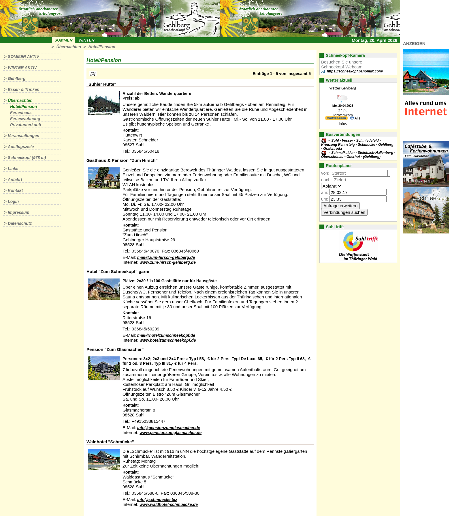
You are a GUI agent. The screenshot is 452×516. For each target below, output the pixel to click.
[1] (93, 73)
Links (13, 168)
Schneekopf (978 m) (27, 157)
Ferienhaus (21, 112)
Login (13, 201)
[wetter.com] (336, 119)
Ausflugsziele (21, 146)
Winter (86, 40)
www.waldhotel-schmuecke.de (169, 504)
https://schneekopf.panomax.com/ (355, 71)
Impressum (18, 212)
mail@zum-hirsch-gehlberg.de (166, 257)
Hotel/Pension (101, 46)
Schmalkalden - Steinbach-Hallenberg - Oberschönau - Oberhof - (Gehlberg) (358, 155)
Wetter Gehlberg (342, 88)
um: (324, 199)
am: (324, 192)
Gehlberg (16, 78)
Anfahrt (15, 179)
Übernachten (68, 46)
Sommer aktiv (23, 56)
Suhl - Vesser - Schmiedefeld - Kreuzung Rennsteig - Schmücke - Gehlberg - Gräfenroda (357, 145)
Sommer (63, 40)
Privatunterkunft (25, 124)
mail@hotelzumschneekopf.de (166, 335)
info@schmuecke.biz (157, 499)
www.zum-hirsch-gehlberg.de (168, 262)
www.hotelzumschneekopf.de (168, 340)
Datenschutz (20, 223)
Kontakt (15, 190)
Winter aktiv (22, 67)
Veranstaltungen (23, 135)
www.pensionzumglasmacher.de (170, 432)
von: (325, 173)
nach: (326, 179)
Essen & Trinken (23, 89)
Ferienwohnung (25, 118)
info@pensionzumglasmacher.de (168, 427)
